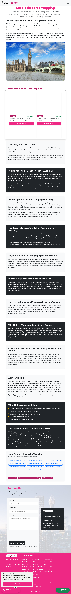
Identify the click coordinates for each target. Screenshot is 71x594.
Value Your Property (52, 516)
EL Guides (35, 577)
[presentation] (21, 536)
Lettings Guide (37, 569)
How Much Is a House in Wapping (54, 460)
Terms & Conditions (35, 586)
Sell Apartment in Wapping (35, 467)
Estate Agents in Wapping (35, 460)
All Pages (35, 574)
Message (12, 515)
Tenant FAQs (37, 572)
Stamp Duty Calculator (48, 561)
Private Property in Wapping (17, 463)
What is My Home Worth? (26, 565)
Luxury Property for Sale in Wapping (17, 460)
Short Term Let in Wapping (17, 470)
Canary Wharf (23, 478)
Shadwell (13, 478)
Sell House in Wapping (53, 467)
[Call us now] (10, 590)
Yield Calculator (48, 565)
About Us (47, 569)
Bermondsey (36, 478)
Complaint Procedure (35, 589)
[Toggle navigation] (67, 2)
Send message (17, 543)
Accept (17, 584)
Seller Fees (25, 569)
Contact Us (48, 572)
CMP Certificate (35, 591)
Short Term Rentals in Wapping (35, 470)
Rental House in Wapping (17, 467)
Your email (12, 508)
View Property (21, 123)
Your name (12, 501)
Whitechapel (47, 478)
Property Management (37, 565)
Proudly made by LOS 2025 (57, 583)
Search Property (24, 561)
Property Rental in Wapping (35, 463)
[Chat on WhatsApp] (63, 590)
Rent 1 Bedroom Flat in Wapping (54, 463)
